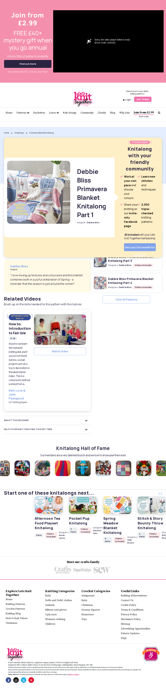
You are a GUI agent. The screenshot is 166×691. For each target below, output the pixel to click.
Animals (50, 605)
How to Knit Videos (16, 618)
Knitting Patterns (15, 604)
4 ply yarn (51, 614)
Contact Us (127, 600)
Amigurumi (87, 595)
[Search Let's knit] (159, 113)
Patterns (23, 112)
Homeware (87, 614)
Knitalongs (19, 132)
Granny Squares (90, 609)
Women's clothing (55, 619)
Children (50, 624)
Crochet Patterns (15, 608)
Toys (84, 619)
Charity (102, 112)
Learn (54, 112)
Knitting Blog (13, 613)
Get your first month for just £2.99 (140, 248)
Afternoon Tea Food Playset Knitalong (47, 523)
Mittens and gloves (56, 609)
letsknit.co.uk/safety (73, 674)
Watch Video (60, 351)
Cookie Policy (128, 605)
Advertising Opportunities (135, 628)
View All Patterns (126, 299)
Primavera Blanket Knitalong (41, 132)
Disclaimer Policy (131, 619)
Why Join (124, 112)
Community (87, 112)
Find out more (28, 63)
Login (127, 99)
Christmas (11, 623)
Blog (112, 112)
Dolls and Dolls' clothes (58, 600)
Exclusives (39, 112)
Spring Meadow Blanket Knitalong (112, 525)
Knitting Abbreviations (134, 595)
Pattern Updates (130, 633)
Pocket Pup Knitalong (79, 521)
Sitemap (125, 624)
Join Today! (143, 99)
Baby (48, 595)
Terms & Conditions (132, 609)
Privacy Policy (129, 614)
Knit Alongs (69, 112)
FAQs (124, 638)
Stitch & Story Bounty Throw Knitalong (150, 523)
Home (9, 112)
